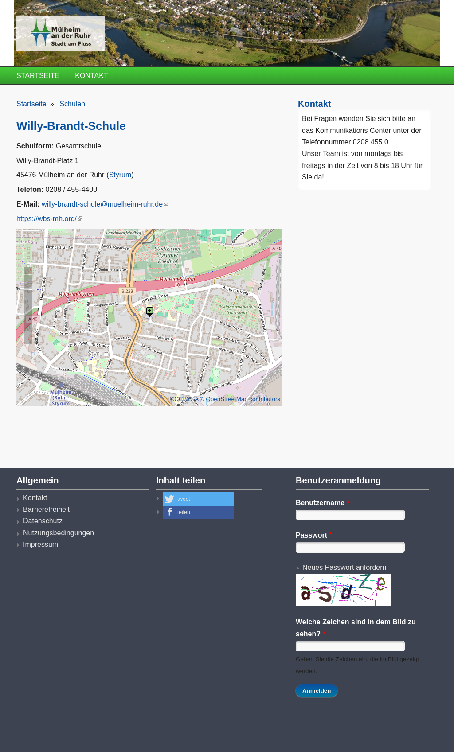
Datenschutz (43, 521)
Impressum (40, 544)
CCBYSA (186, 399)
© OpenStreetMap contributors (240, 399)
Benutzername (322, 503)
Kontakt (91, 75)
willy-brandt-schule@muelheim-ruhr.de (105, 204)
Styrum (120, 175)
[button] (198, 499)
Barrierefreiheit (46, 509)
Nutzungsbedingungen (58, 533)
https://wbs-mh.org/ (49, 218)
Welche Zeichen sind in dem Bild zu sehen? (356, 627)
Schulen (72, 104)
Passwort (314, 535)
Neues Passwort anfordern (344, 567)
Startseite (37, 75)
